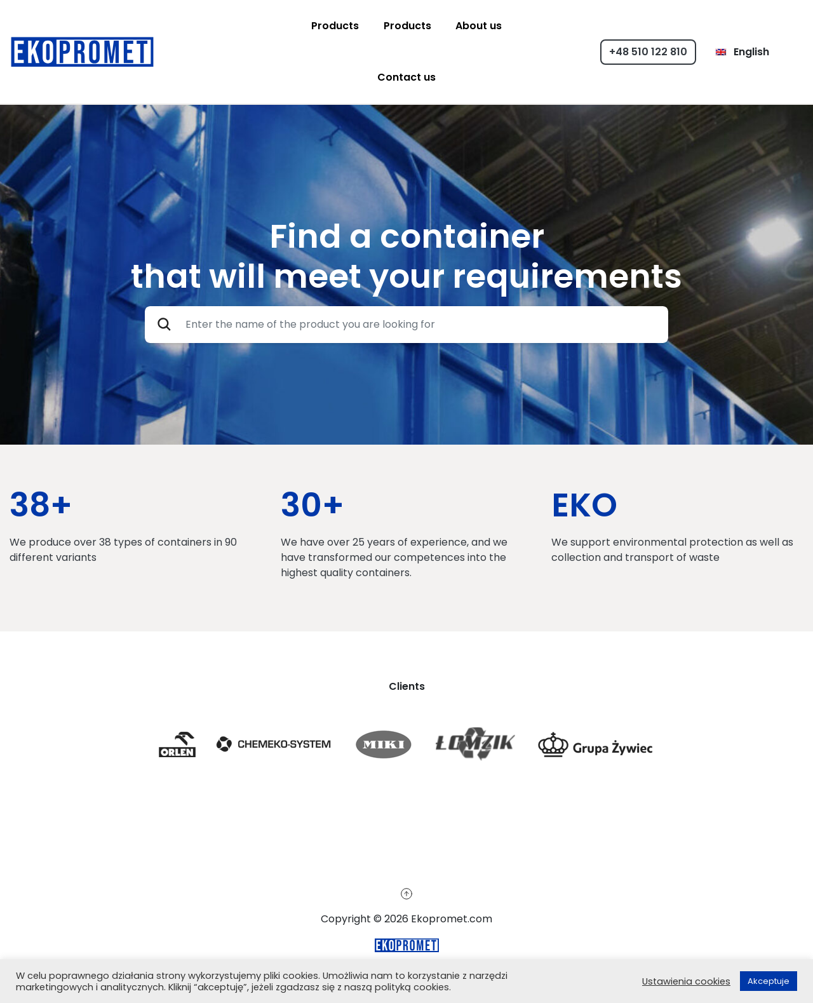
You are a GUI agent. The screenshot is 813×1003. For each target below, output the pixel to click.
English (742, 51)
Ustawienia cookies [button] (686, 981)
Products (335, 25)
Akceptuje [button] (768, 981)
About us (478, 25)
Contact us (406, 77)
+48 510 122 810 (648, 51)
